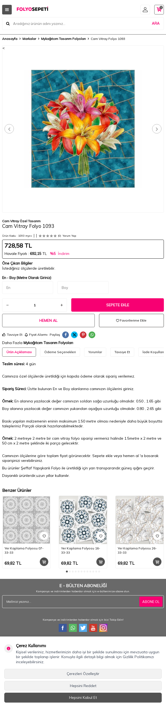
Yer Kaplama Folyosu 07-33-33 (24, 550)
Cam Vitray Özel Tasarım (21, 221)
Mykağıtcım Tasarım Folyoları (63, 39)
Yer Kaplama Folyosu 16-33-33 (80, 550)
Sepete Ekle (117, 305)
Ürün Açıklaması (19, 352)
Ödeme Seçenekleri (60, 352)
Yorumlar (95, 352)
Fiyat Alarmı (36, 335)
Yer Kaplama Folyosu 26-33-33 (137, 550)
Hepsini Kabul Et (83, 697)
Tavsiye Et (12, 335)
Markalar (29, 39)
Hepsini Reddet (83, 685)
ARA (156, 23)
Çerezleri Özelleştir (83, 673)
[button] (9, 129)
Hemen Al (48, 320)
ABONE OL (151, 601)
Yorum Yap (69, 235)
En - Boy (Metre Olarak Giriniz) (26, 278)
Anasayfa (9, 39)
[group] (83, 129)
